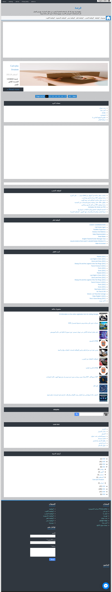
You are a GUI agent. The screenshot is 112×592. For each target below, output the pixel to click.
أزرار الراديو (102, 437)
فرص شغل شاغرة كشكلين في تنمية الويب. (93, 194)
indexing (11, 1)
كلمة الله (95, 380)
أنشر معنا (103, 105)
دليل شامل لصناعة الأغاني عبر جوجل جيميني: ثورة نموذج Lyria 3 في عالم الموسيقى (74, 326)
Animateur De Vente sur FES (97, 201)
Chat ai (4, 1)
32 (70, 91)
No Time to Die (101, 286)
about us (33, 1)
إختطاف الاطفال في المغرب (90, 353)
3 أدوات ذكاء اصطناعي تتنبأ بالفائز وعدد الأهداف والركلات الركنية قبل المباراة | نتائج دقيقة (72, 389)
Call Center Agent (100, 221)
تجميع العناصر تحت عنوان (98, 430)
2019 (103, 489)
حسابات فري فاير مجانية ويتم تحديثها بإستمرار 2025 (83, 317)
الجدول (104, 428)
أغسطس (101, 471)
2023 (103, 461)
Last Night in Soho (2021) (98, 253)
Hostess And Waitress (99, 226)
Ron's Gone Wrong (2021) (98, 293)
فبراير (102, 477)
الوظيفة (97, 18)
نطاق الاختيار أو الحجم (99, 435)
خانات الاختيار (102, 426)
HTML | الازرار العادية (92, 362)
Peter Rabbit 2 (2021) (99, 290)
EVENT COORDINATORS (98, 219)
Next (74, 91)
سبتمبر (102, 469)
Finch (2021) (102, 262)
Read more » (13, 80)
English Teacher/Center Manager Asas (94, 233)
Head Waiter (102, 231)
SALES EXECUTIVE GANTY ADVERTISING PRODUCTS (88, 235)
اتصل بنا (105, 508)
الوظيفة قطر (79, 18)
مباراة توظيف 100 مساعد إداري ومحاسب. (94, 192)
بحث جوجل (102, 102)
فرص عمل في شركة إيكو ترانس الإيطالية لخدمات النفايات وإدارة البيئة (78, 344)
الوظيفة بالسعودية (61, 18)
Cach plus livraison (70, 66)
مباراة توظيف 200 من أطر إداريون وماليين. (93, 199)
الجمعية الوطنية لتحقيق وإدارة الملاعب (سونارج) (92, 204)
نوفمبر (102, 463)
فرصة (78, 7)
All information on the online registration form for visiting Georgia (78, 308)
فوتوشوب (103, 109)
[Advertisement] (56, 40)
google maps (104, 515)
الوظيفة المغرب (89, 18)
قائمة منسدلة (102, 433)
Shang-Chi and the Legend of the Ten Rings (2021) (90, 258)
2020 (103, 486)
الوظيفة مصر (71, 18)
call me (17, 1)
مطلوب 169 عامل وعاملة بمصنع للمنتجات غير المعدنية (90, 197)
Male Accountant (100, 238)
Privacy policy (25, 1)
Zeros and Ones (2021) (98, 255)
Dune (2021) (102, 265)
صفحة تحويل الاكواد (102, 519)
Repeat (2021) (101, 251)
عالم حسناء (52, 588)
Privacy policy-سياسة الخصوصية (98, 503)
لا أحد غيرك (102, 295)
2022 (103, 480)
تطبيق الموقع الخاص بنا (99, 112)
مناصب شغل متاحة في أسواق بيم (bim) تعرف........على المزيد (88, 190)
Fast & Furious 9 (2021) (98, 260)
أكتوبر (102, 466)
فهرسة (105, 510)
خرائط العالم (102, 114)
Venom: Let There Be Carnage (96, 288)
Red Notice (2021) (100, 283)
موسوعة (103, 18)
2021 (103, 483)
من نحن (105, 505)
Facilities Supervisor (99, 224)
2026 (103, 453)
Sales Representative (99, 228)
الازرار (104, 423)
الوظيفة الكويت (50, 18)
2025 (103, 456)
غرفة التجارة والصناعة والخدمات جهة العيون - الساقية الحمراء (88, 206)
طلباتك (104, 107)
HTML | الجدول (93, 335)
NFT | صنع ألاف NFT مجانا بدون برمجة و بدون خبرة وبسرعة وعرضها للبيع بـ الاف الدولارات (72, 371)
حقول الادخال (102, 440)
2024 (103, 458)
